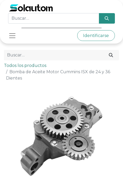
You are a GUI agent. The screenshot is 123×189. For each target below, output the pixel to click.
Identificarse (96, 35)
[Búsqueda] (107, 18)
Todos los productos (25, 65)
